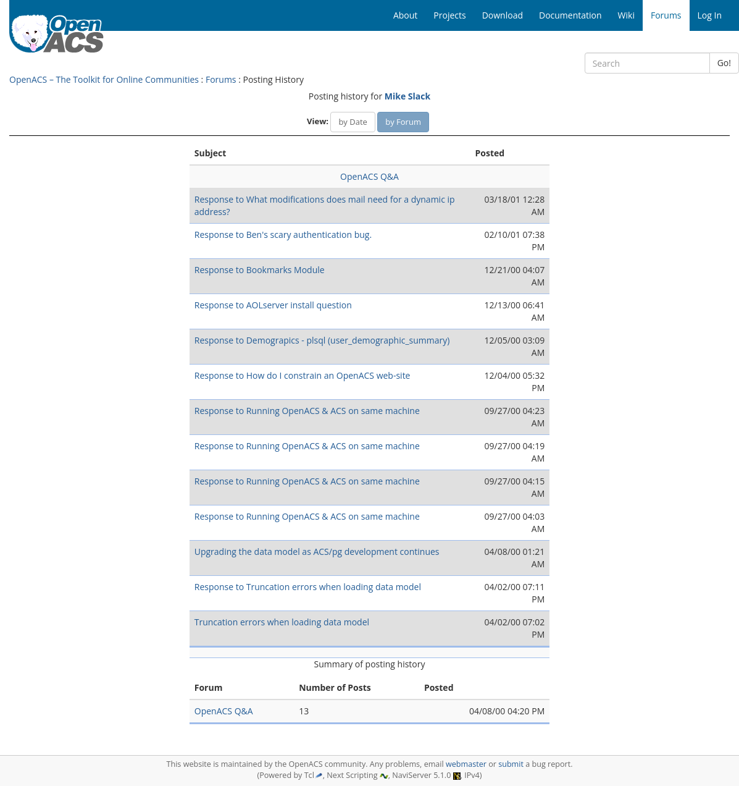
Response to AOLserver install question (273, 305)
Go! (724, 63)
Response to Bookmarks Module (259, 270)
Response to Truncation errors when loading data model (307, 587)
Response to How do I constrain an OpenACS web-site (302, 375)
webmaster (466, 764)
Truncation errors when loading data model (281, 622)
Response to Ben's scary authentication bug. (283, 234)
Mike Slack (407, 96)
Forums (221, 79)
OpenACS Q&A (369, 176)
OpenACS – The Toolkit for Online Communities (104, 79)
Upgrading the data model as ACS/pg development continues (317, 551)
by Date (352, 121)
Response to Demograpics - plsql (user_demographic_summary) (322, 340)
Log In (710, 15)
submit (511, 764)
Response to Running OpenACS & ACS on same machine (307, 410)
